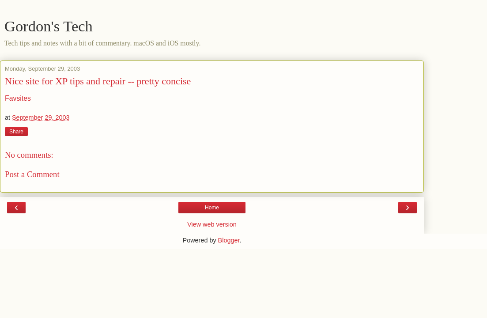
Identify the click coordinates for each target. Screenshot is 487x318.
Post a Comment (32, 174)
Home (212, 207)
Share (16, 132)
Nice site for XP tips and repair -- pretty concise (98, 81)
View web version (212, 224)
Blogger (229, 240)
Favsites (18, 98)
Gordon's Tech (48, 26)
